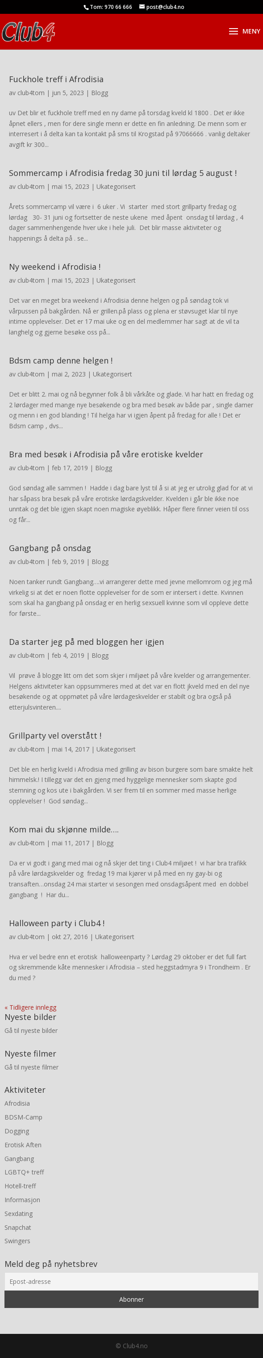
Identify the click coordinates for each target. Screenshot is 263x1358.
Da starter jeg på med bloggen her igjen (86, 641)
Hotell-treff (20, 1186)
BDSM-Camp (23, 1117)
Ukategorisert (116, 186)
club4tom (31, 92)
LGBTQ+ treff (24, 1172)
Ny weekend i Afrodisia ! (54, 266)
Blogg (99, 92)
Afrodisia (17, 1103)
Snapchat (17, 1227)
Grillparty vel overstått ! (55, 735)
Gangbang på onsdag (50, 548)
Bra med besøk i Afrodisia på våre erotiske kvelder (106, 454)
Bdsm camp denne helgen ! (61, 360)
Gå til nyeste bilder (31, 1030)
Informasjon (22, 1199)
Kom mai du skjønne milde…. (64, 829)
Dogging (16, 1131)
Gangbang (19, 1158)
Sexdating (18, 1213)
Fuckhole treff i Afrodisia (56, 79)
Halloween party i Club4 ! (56, 923)
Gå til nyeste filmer (31, 1067)
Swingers (17, 1241)
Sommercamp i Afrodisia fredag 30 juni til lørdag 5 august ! (123, 172)
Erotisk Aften (23, 1145)
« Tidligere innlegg (30, 1007)
